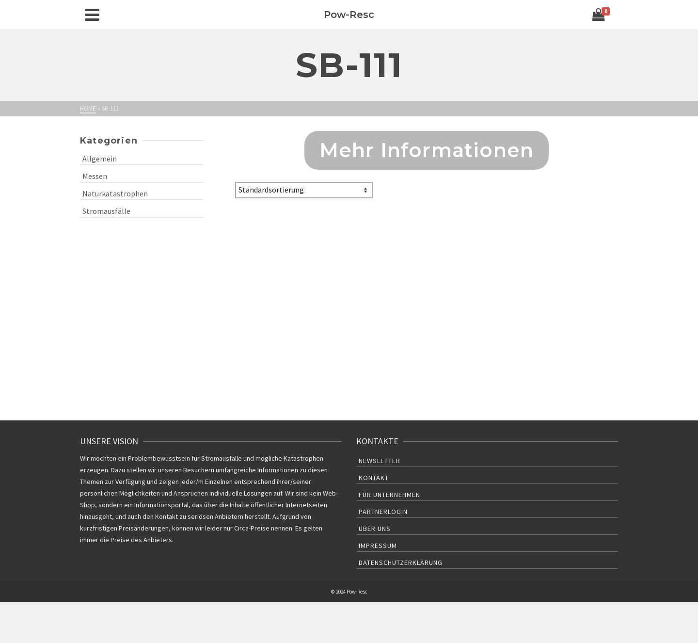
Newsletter (379, 460)
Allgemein (99, 158)
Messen (94, 176)
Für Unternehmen (389, 494)
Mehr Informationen (426, 150)
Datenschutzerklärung (401, 562)
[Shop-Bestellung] (304, 190)
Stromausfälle (106, 211)
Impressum (378, 545)
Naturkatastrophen (115, 193)
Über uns (375, 528)
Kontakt (374, 477)
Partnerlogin (383, 511)
